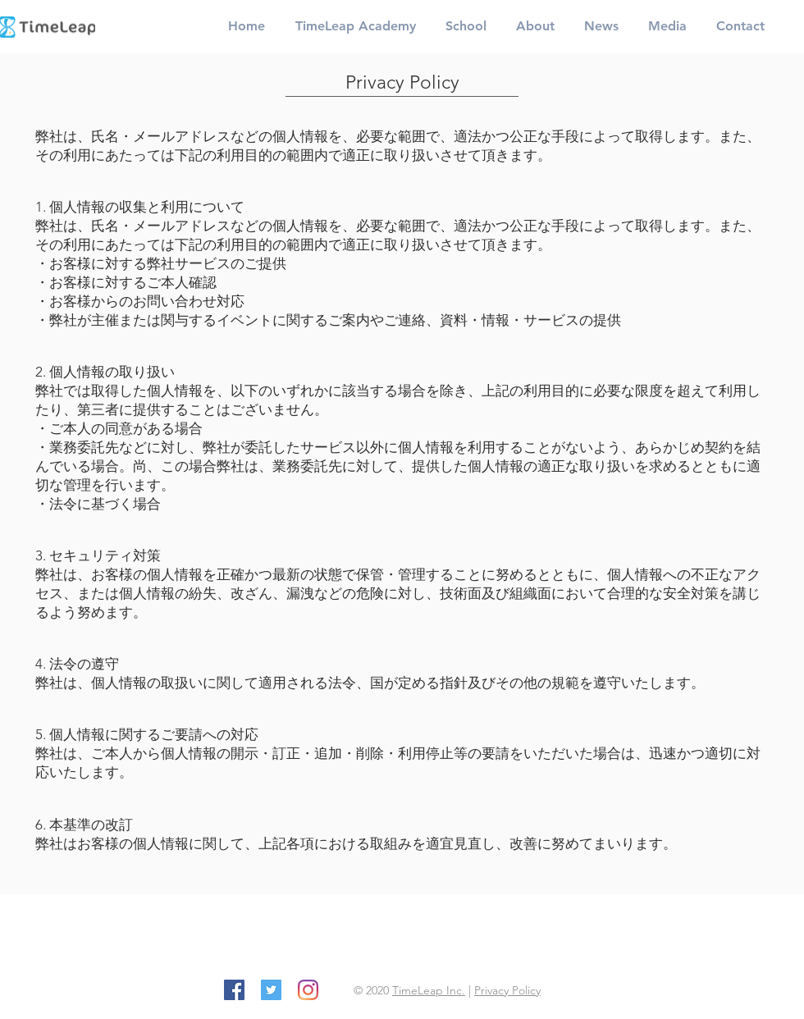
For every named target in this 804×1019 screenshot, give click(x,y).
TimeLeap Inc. (428, 990)
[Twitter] (271, 990)
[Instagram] (308, 990)
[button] (355, 26)
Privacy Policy (507, 990)
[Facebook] (234, 990)
